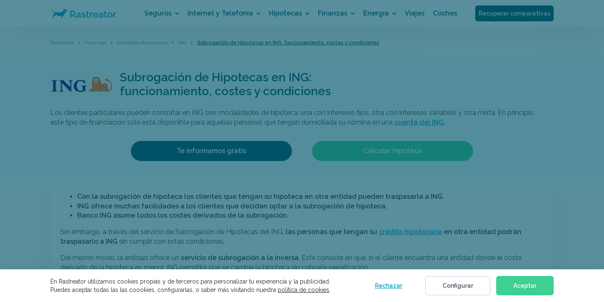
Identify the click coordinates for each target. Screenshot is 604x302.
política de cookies (303, 289)
